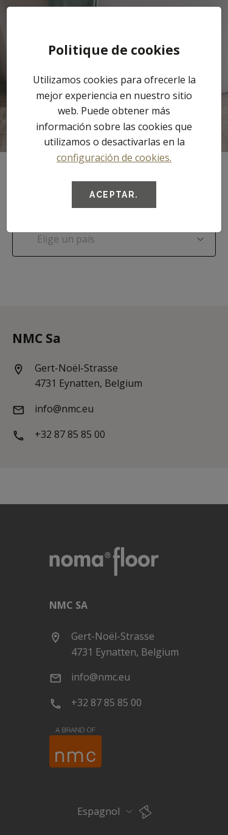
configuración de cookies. (114, 157)
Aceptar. (113, 194)
